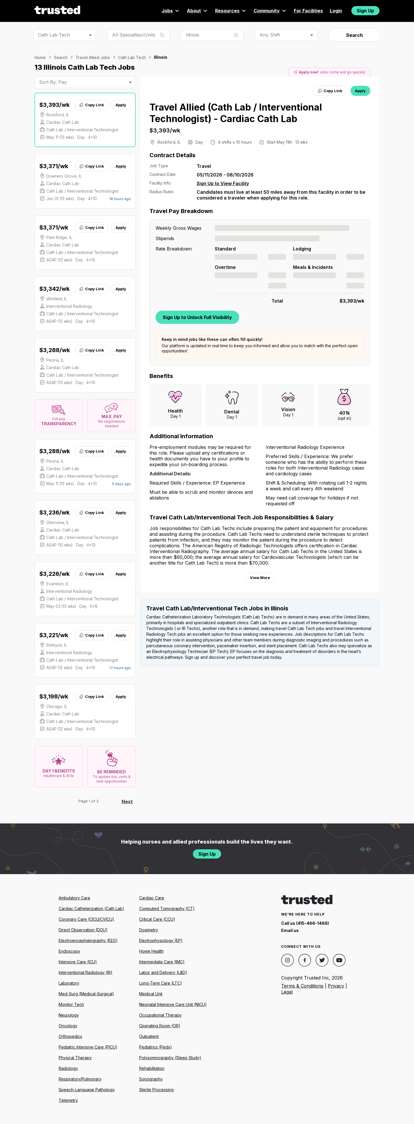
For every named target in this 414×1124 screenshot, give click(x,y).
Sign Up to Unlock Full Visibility (197, 317)
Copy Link (91, 104)
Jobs (171, 11)
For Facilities (308, 11)
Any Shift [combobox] (270, 35)
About (197, 11)
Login (336, 11)
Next (127, 801)
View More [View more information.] (260, 577)
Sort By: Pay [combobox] (53, 82)
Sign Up (365, 11)
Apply (121, 104)
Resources (231, 11)
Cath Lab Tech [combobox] (54, 35)
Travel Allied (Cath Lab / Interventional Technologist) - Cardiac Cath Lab (236, 113)
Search (354, 35)
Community (270, 11)
